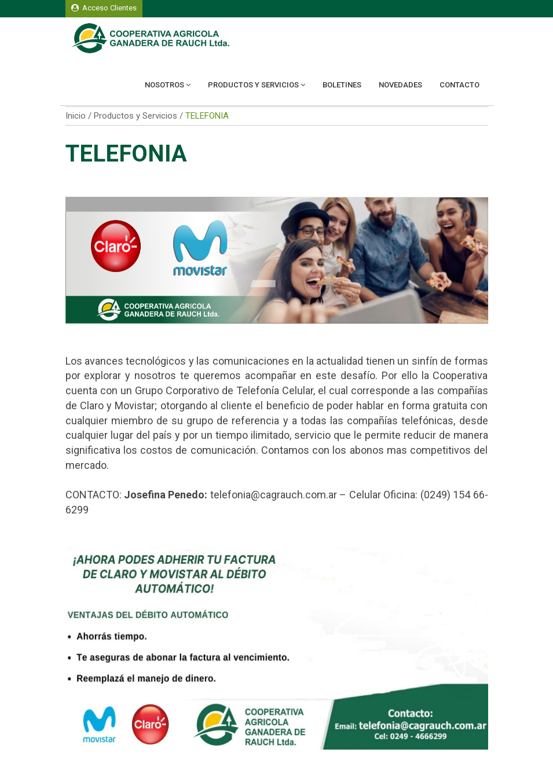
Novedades (400, 84)
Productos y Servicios (256, 84)
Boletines (342, 84)
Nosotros (168, 84)
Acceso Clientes (104, 7)
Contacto (459, 84)
